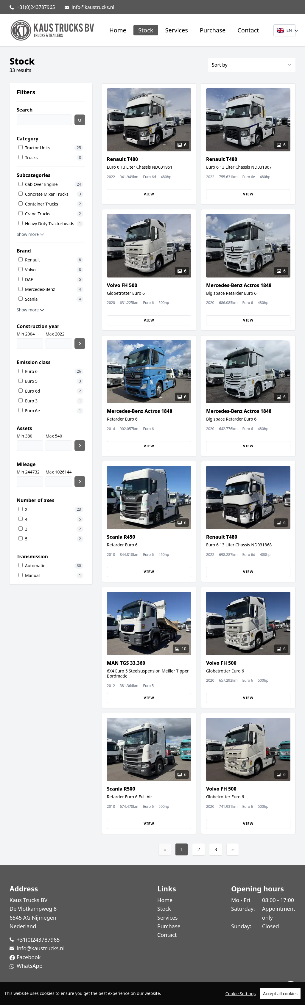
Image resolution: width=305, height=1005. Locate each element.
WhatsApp (30, 965)
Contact (248, 30)
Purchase (212, 30)
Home (117, 30)
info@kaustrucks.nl (93, 7)
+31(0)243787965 (36, 7)
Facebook (29, 957)
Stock (145, 30)
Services (176, 30)
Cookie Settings (240, 995)
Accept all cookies (280, 995)
